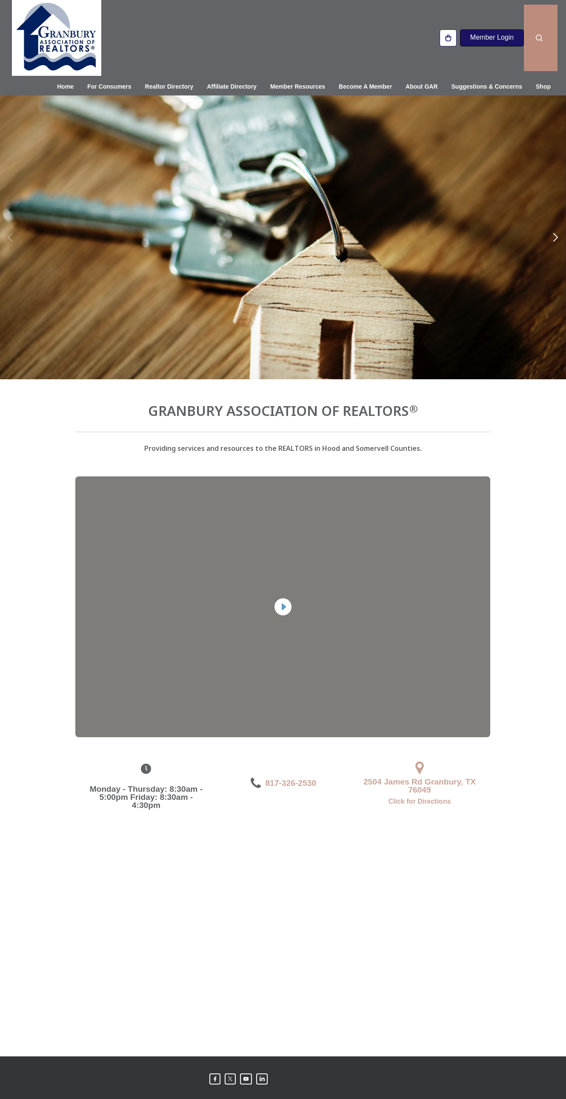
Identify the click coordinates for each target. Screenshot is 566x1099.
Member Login (492, 36)
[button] (555, 214)
